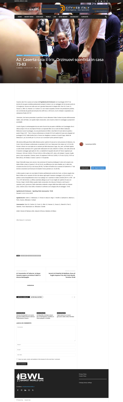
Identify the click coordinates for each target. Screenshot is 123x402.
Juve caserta (24, 255)
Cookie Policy (82, 376)
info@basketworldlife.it (28, 386)
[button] (106, 17)
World (48, 17)
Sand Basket (63, 17)
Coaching (39, 17)
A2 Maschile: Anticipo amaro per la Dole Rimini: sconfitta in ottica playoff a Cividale (45, 316)
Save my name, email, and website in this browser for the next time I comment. (39, 359)
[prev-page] (72, 297)
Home (20, 17)
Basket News (29, 17)
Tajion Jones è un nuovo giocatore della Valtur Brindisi (65, 315)
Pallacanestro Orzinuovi (34, 255)
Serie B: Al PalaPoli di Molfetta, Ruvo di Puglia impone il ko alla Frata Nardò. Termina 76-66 (62, 275)
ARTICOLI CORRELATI (23, 297)
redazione (20, 67)
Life (54, 17)
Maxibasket (74, 17)
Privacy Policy (82, 374)
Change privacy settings (85, 382)
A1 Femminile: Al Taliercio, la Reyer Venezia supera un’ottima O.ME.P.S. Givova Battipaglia (28, 275)
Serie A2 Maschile (44, 55)
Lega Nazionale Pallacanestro (31, 55)
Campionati (19, 55)
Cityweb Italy (27, 400)
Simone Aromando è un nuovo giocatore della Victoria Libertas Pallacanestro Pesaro (25, 316)
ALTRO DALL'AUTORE (36, 297)
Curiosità (84, 17)
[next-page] (74, 297)
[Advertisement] (45, 96)
